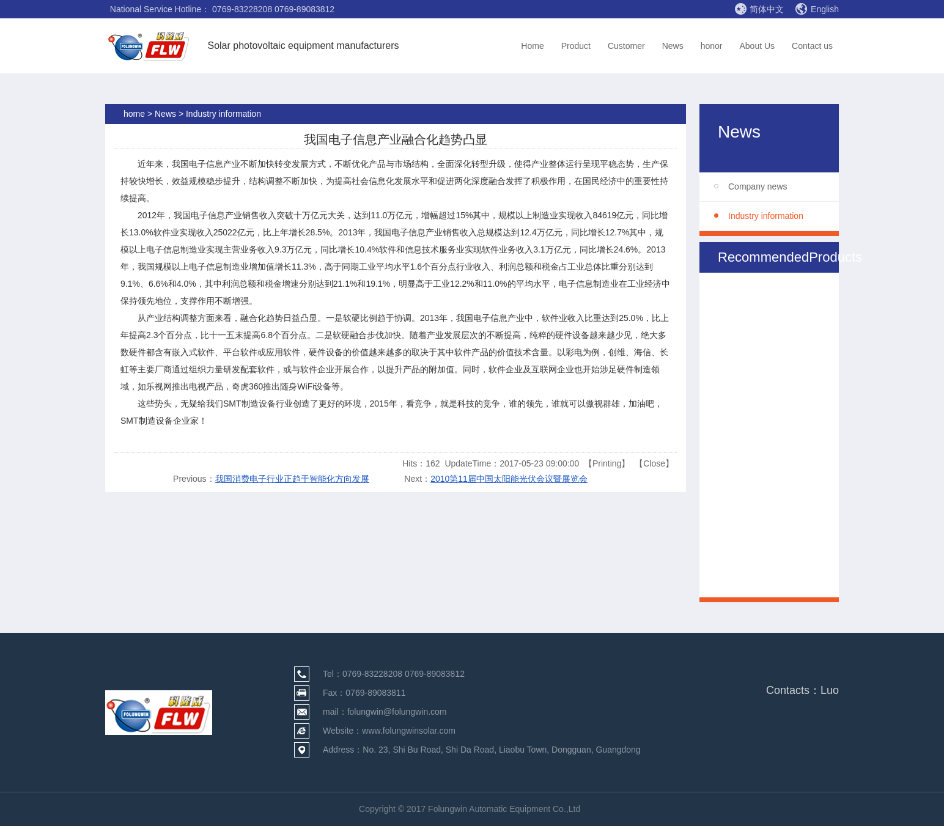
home (134, 114)
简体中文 (759, 8)
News (673, 46)
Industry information (765, 216)
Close (654, 463)
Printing (606, 463)
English (817, 9)
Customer (626, 46)
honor (712, 46)
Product (576, 46)
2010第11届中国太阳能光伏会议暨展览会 (509, 479)
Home (532, 46)
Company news (757, 186)
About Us (757, 46)
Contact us (812, 46)
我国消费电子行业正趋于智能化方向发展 (292, 479)
